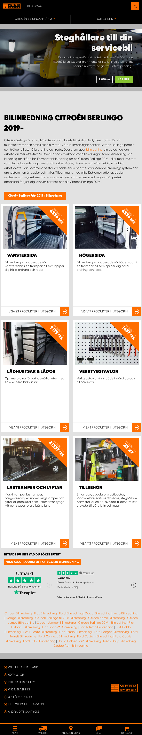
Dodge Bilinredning (19, 618)
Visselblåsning (19, 689)
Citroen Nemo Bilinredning (106, 618)
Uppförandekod (20, 696)
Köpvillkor (16, 674)
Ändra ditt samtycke (23, 711)
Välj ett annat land (23, 667)
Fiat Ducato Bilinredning (40, 632)
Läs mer (123, 79)
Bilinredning (54, 195)
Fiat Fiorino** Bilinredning (59, 627)
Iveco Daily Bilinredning (119, 641)
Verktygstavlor (98, 371)
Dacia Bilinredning (98, 613)
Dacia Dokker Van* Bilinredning (79, 641)
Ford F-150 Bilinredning (39, 641)
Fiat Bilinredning (45, 613)
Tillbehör (90, 487)
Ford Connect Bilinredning (56, 636)
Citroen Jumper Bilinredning (56, 622)
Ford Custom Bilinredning (95, 636)
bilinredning (94, 149)
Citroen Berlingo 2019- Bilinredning (102, 622)
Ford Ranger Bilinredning (111, 632)
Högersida (92, 255)
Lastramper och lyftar (34, 487)
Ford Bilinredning (71, 613)
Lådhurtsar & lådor (31, 371)
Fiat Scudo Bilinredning (75, 632)
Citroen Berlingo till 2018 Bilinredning (60, 618)
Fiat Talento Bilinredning (96, 627)
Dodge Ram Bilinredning (71, 645)
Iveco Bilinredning (125, 613)
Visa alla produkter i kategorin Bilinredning (42, 562)
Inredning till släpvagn (26, 704)
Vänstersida (22, 255)
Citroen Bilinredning (18, 613)
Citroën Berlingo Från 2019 (26, 195)
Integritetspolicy (21, 682)
